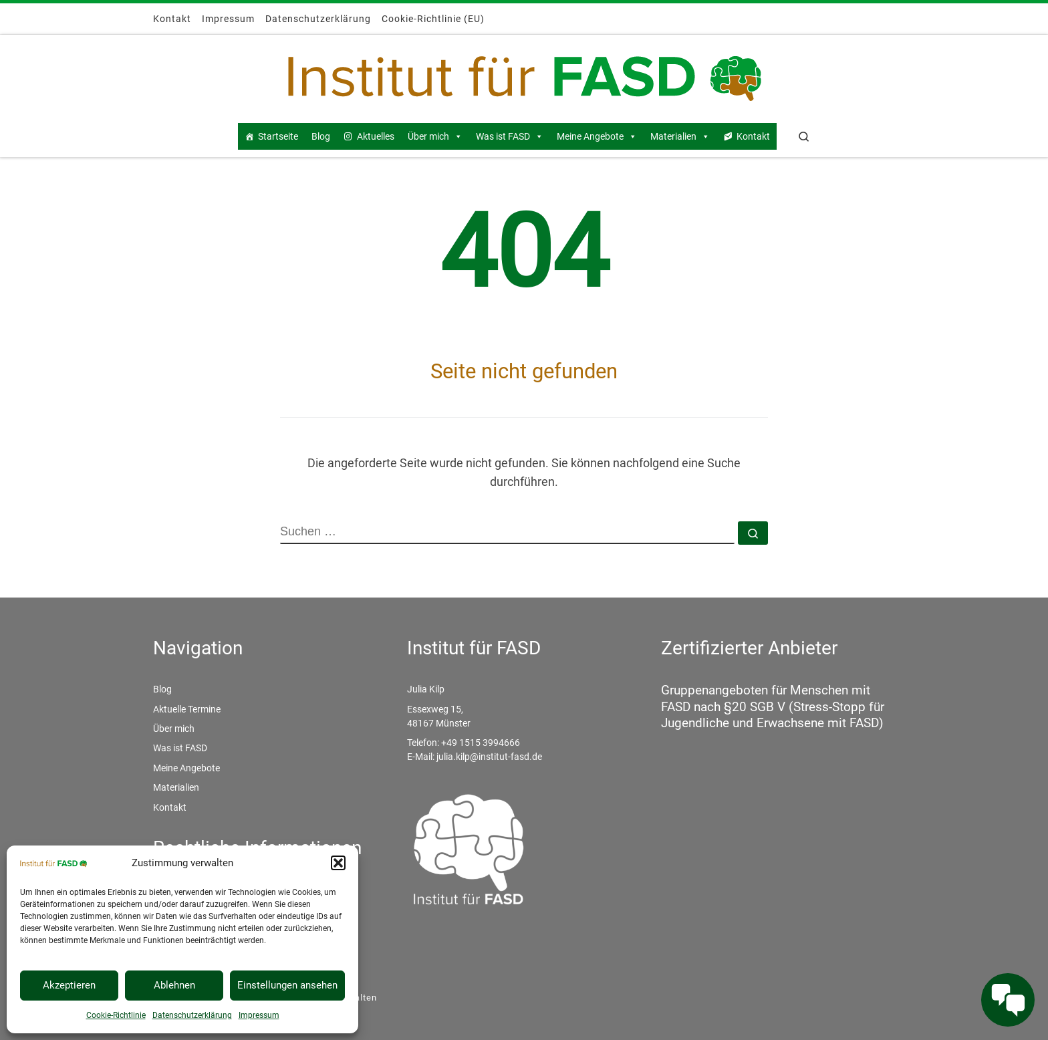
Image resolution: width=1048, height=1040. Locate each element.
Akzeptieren (69, 985)
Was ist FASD (509, 136)
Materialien (680, 136)
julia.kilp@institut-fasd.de (489, 756)
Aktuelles (375, 136)
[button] (338, 863)
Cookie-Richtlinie (116, 1015)
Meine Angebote (597, 136)
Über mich (435, 136)
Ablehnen (174, 985)
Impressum (259, 1015)
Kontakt (753, 136)
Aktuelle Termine (187, 709)
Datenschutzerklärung (192, 1015)
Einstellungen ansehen (287, 985)
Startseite (278, 136)
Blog (320, 136)
